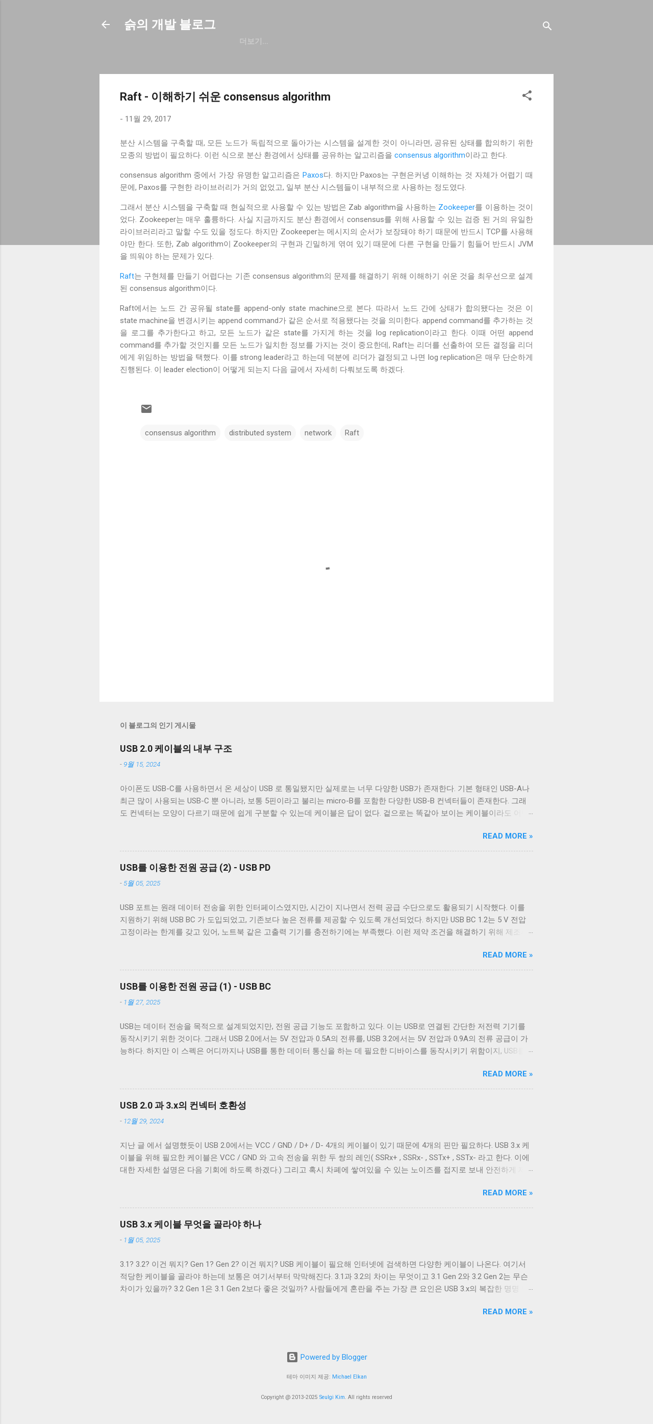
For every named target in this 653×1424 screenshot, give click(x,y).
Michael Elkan (349, 1376)
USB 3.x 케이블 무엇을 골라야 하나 (190, 1224)
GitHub (253, 41)
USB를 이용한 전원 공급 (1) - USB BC (195, 986)
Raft (127, 276)
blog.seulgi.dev (402, 41)
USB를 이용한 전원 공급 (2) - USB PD (195, 867)
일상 (294, 41)
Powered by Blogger (326, 1357)
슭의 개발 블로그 (170, 24)
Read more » (508, 836)
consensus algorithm (429, 155)
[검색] (547, 27)
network (318, 432)
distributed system (260, 432)
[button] (527, 97)
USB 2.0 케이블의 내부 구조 (176, 748)
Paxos (313, 175)
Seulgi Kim (332, 1397)
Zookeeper (456, 207)
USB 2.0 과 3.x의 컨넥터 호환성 (183, 1105)
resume (335, 41)
